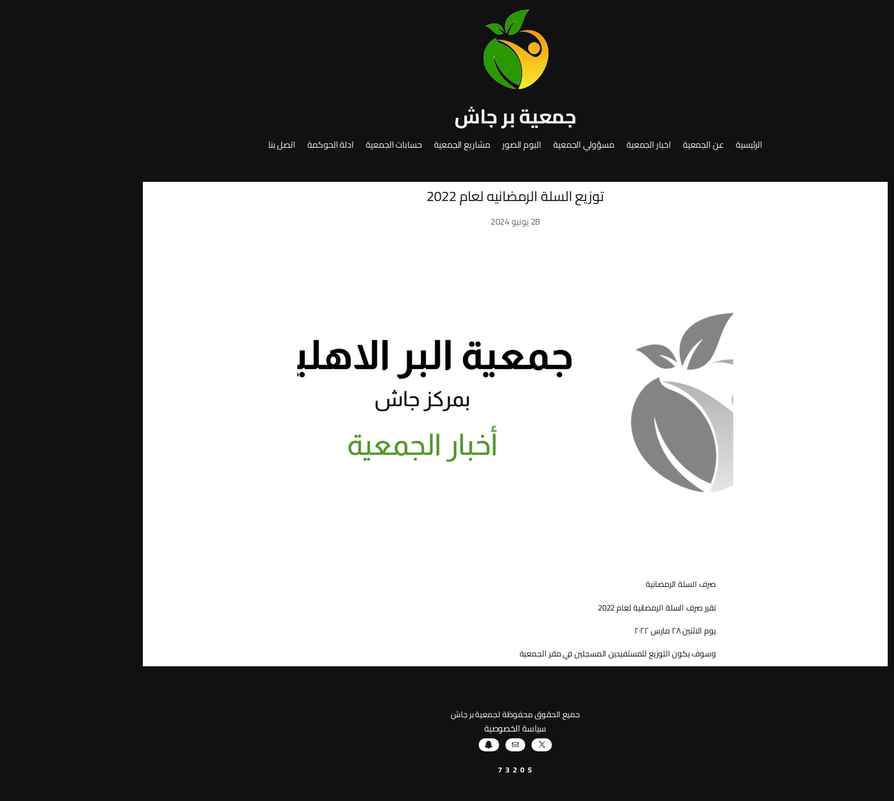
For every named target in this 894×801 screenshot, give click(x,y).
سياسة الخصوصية (447, 728)
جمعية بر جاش (447, 116)
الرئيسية (680, 145)
